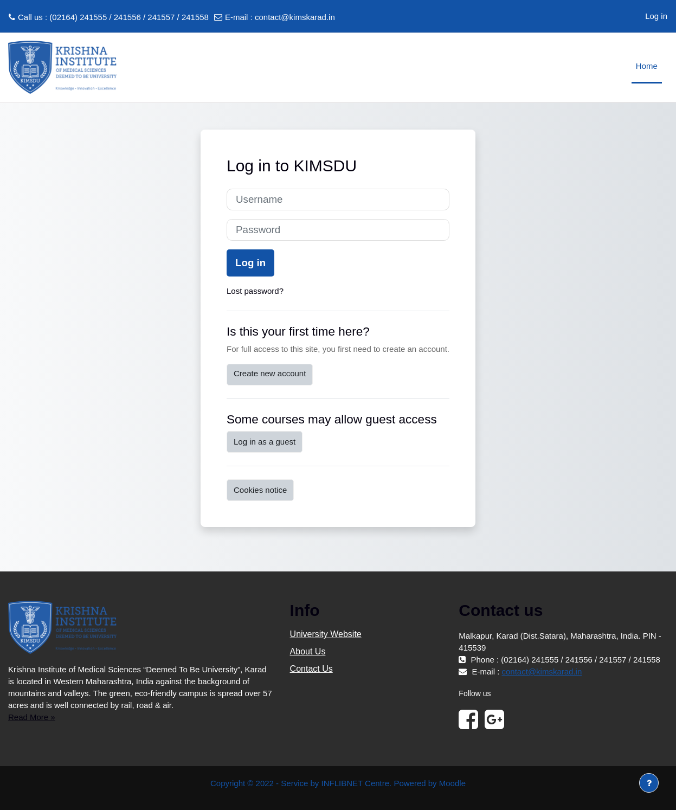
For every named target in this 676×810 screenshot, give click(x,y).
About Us (308, 651)
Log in (656, 16)
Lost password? (255, 290)
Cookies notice (260, 489)
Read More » (31, 717)
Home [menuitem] (647, 65)
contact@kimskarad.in (295, 17)
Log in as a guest (264, 441)
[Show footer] (649, 783)
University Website (326, 634)
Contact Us (311, 668)
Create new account (270, 373)
